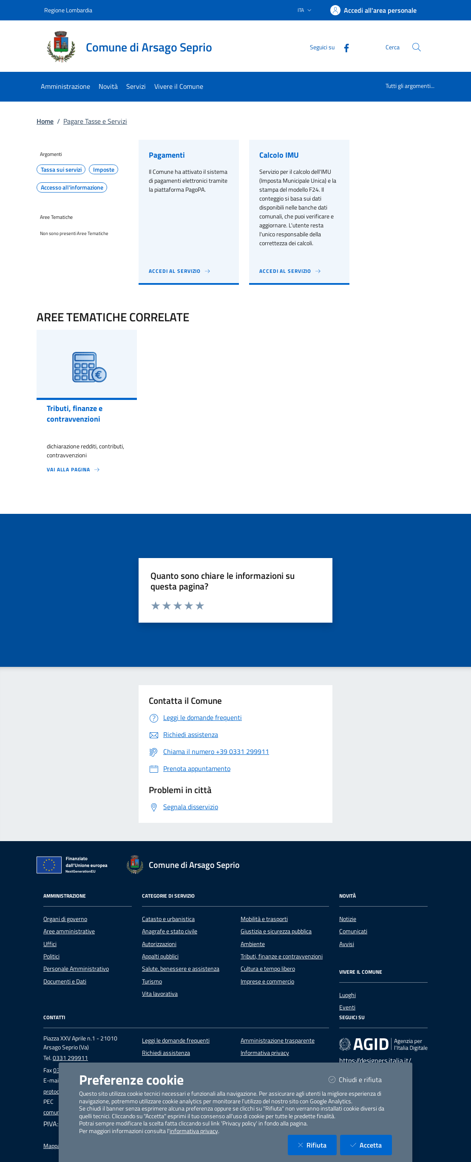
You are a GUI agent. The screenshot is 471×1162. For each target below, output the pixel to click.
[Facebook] (343, 47)
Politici (51, 956)
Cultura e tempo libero (268, 968)
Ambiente (253, 944)
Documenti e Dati (64, 981)
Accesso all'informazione (72, 187)
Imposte (103, 169)
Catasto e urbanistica (168, 919)
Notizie (347, 919)
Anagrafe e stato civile (169, 931)
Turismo (152, 981)
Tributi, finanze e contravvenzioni (282, 956)
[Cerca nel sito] (416, 47)
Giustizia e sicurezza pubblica (276, 931)
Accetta (371, 1144)
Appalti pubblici (160, 956)
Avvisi (346, 944)
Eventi (347, 1007)
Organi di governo (65, 919)
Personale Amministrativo (76, 968)
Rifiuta (317, 1144)
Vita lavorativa (160, 993)
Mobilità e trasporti (264, 919)
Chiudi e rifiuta (360, 1079)
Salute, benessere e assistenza (180, 968)
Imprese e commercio (267, 981)
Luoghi (347, 995)
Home (45, 121)
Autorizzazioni (159, 944)
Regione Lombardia (68, 10)
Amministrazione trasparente (278, 1040)
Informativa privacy (265, 1052)
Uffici (50, 944)
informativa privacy (194, 1131)
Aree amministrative (69, 931)
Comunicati (353, 931)
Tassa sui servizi (61, 169)
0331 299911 (70, 1058)
